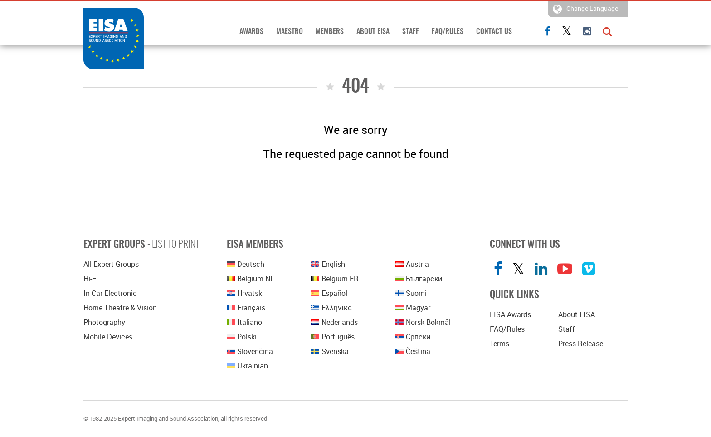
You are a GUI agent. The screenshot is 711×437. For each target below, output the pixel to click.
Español (329, 293)
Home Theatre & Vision (120, 308)
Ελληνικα (331, 308)
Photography (104, 322)
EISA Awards (510, 314)
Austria (412, 264)
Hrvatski (245, 293)
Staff (410, 31)
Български (418, 279)
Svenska (330, 351)
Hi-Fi (90, 279)
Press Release (580, 344)
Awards (251, 31)
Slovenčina (250, 351)
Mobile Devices (107, 337)
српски (412, 337)
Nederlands (334, 322)
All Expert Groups (111, 264)
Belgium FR (335, 279)
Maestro (289, 31)
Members (330, 31)
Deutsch (245, 264)
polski (242, 337)
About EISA (373, 31)
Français (246, 308)
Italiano (244, 322)
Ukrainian (247, 366)
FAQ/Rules (447, 31)
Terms (499, 344)
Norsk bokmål (423, 322)
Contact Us (494, 31)
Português (333, 337)
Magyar (412, 308)
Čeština (412, 351)
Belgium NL (250, 279)
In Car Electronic (110, 293)
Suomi (411, 293)
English (328, 264)
